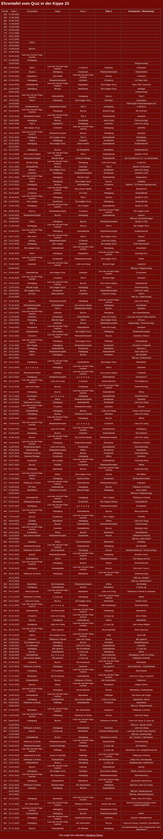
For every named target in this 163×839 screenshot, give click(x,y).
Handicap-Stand (94, 835)
